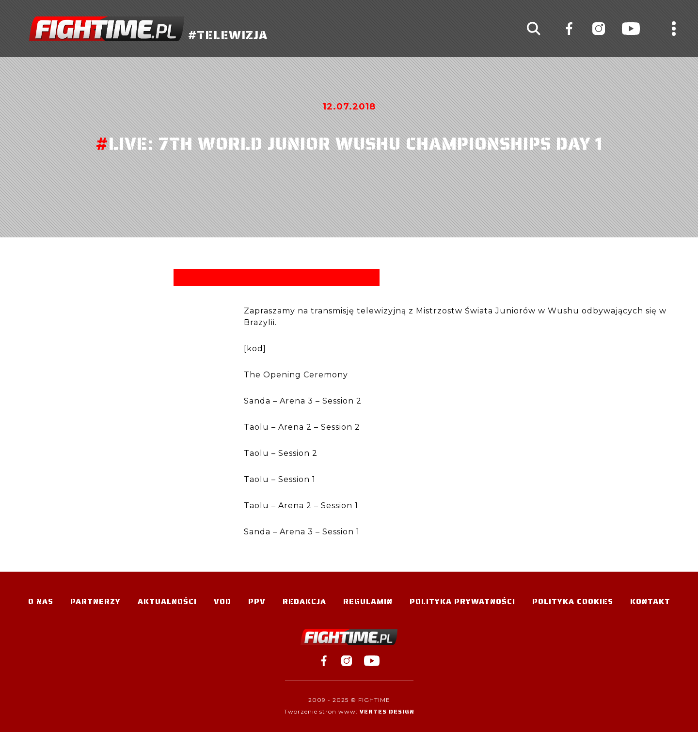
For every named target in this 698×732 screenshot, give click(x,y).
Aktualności (167, 601)
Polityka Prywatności (462, 601)
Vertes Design (387, 711)
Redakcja (304, 601)
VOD (222, 601)
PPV (257, 601)
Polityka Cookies (572, 601)
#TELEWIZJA (148, 28)
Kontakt (650, 601)
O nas (40, 601)
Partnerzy (95, 601)
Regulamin (368, 601)
